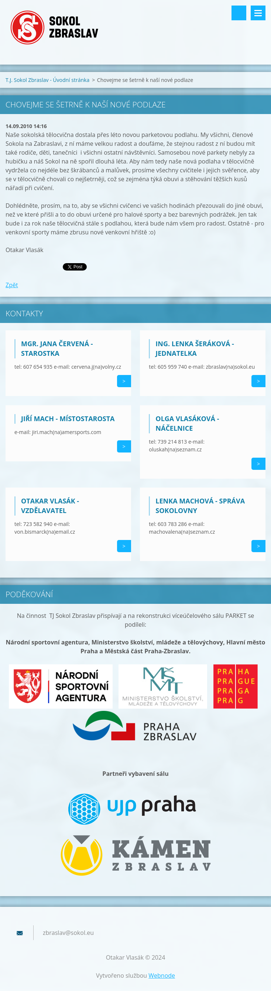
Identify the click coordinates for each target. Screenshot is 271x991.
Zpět (12, 285)
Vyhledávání (238, 13)
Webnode (161, 975)
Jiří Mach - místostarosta (68, 418)
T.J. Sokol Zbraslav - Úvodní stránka (47, 79)
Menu (258, 13)
